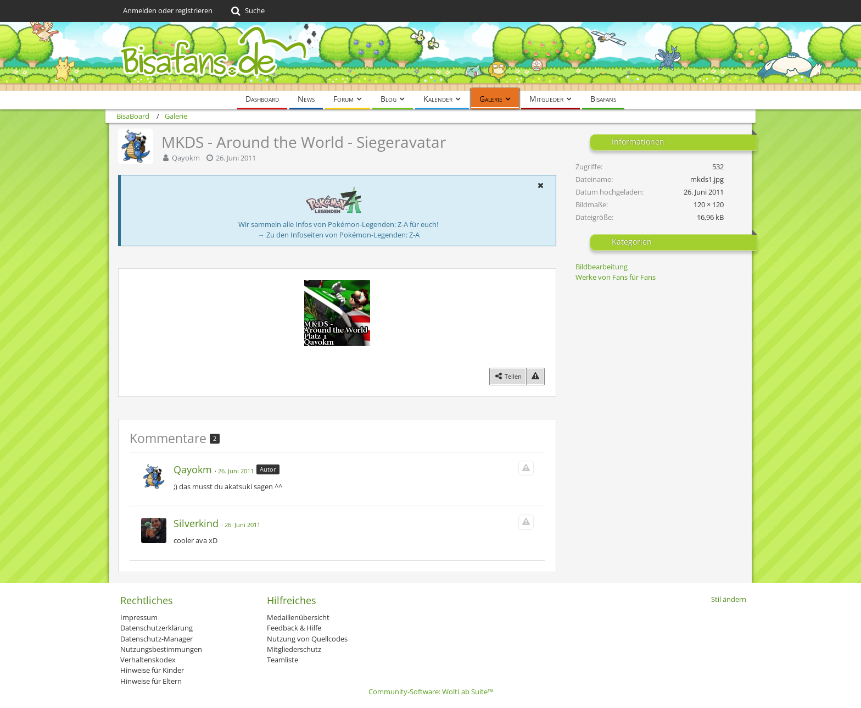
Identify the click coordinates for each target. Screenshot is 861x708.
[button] (540, 185)
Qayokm (186, 158)
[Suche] (247, 11)
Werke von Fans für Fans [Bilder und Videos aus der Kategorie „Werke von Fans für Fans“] (615, 277)
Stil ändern (728, 599)
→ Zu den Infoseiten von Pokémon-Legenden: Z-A (339, 235)
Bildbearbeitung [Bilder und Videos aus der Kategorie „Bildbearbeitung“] (601, 267)
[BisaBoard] (430, 56)
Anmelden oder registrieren (168, 10)
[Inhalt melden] (535, 376)
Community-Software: (430, 691)
